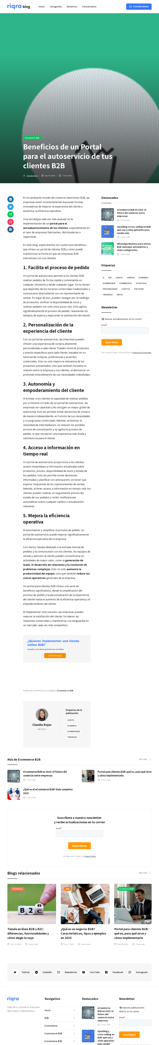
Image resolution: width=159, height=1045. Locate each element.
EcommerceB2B (73, 731)
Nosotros (72, 6)
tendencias (72, 737)
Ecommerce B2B (32, 137)
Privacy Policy (90, 856)
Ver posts (42, 729)
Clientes (70, 720)
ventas (120, 295)
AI (103, 278)
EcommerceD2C (125, 283)
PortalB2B (139, 289)
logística (126, 289)
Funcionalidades (110, 289)
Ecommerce (72, 726)
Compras (131, 278)
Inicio (42, 6)
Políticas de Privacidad (141, 352)
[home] (19, 6)
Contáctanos (89, 6)
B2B (110, 278)
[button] (55, 6)
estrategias (141, 283)
